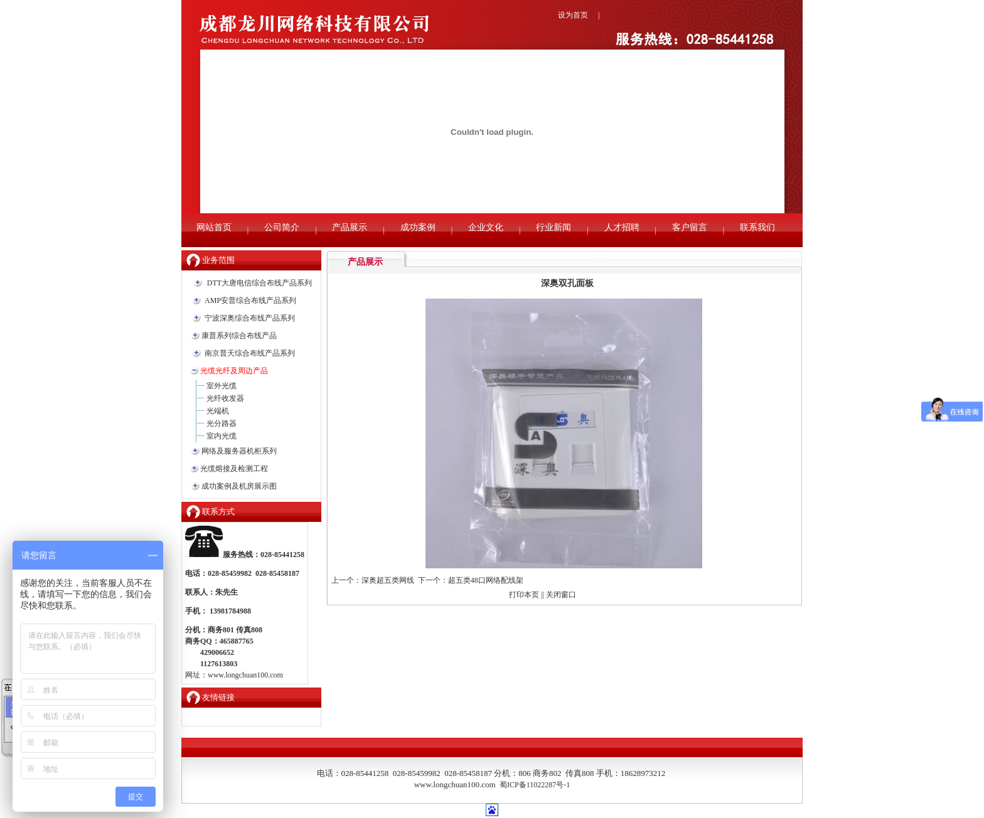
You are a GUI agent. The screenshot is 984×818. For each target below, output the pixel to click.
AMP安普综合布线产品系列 (250, 300)
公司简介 (281, 227)
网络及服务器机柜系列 (239, 451)
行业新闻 (553, 227)
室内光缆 (221, 436)
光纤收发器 (225, 398)
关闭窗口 (561, 594)
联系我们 (757, 227)
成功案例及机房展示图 (239, 486)
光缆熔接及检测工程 (234, 468)
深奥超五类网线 (387, 580)
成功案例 (418, 227)
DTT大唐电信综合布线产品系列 (259, 283)
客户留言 (689, 227)
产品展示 (349, 227)
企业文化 (485, 227)
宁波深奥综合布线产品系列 (250, 318)
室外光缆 (221, 385)
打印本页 (524, 594)
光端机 (217, 410)
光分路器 (221, 423)
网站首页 (214, 227)
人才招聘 (621, 227)
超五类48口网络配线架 (485, 580)
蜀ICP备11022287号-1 (535, 784)
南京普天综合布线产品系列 (250, 353)
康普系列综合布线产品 (239, 335)
